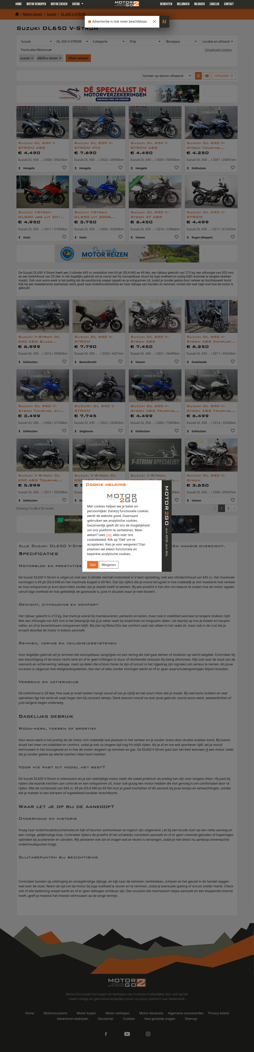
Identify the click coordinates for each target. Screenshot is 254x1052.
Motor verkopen (36, 4)
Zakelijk (214, 4)
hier (109, 535)
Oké (93, 565)
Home (18, 4)
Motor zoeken (59, 4)
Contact (229, 4)
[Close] (154, 21)
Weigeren (109, 565)
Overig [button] (76, 4)
